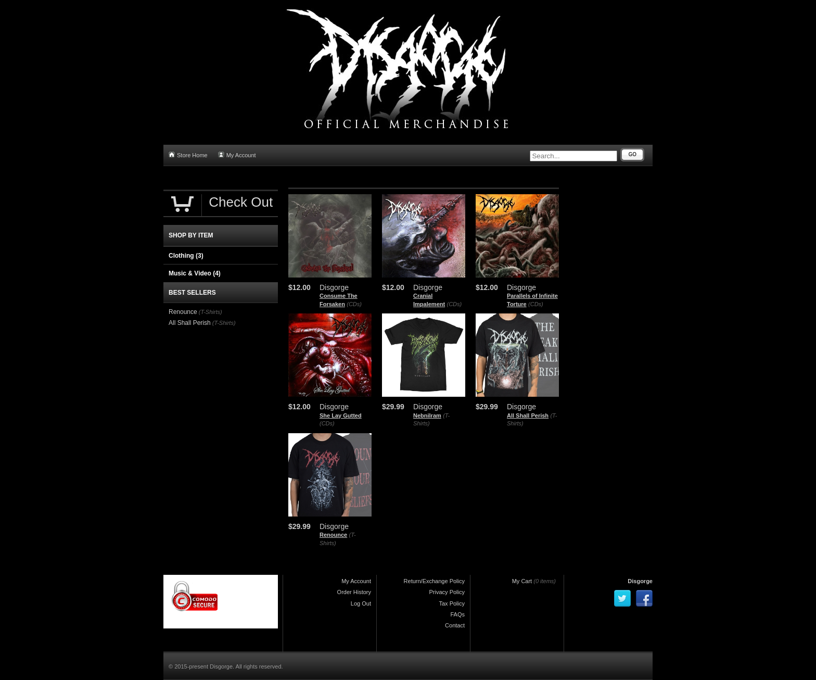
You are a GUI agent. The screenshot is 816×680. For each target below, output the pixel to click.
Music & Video (195, 273)
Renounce (333, 535)
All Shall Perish (528, 415)
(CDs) (354, 304)
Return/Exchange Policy (434, 581)
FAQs (457, 614)
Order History (354, 592)
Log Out (361, 603)
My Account (237, 155)
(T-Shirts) (210, 312)
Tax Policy (452, 603)
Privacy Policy (447, 592)
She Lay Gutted (341, 415)
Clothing (186, 255)
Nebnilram (427, 415)
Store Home (188, 155)
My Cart (522, 581)
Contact (455, 625)
